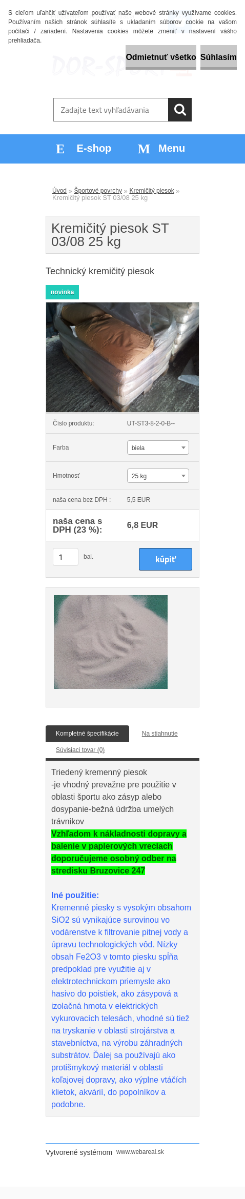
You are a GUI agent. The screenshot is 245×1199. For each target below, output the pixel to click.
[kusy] (65, 557)
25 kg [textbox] (139, 476)
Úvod (59, 190)
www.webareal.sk (140, 1151)
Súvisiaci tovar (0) (80, 750)
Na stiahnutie (160, 733)
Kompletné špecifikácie (87, 733)
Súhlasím (218, 57)
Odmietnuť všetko (161, 57)
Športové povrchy (98, 190)
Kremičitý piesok (151, 190)
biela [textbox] (138, 448)
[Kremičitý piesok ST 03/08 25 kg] (122, 305)
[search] (180, 109)
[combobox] (158, 447)
